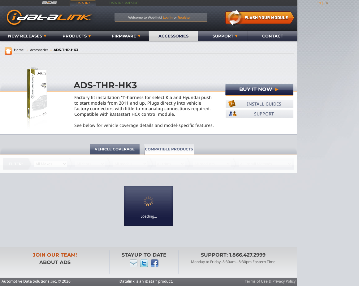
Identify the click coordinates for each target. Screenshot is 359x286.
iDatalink (83, 3)
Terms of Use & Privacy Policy (270, 281)
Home (19, 49)
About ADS (55, 262)
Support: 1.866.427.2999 (233, 255)
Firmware (126, 35)
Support (225, 35)
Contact (272, 35)
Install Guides (264, 104)
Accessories (173, 35)
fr (326, 3)
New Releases (27, 35)
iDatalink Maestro (124, 3)
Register (184, 17)
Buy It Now (259, 89)
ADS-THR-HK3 (64, 50)
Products (77, 35)
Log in (168, 17)
